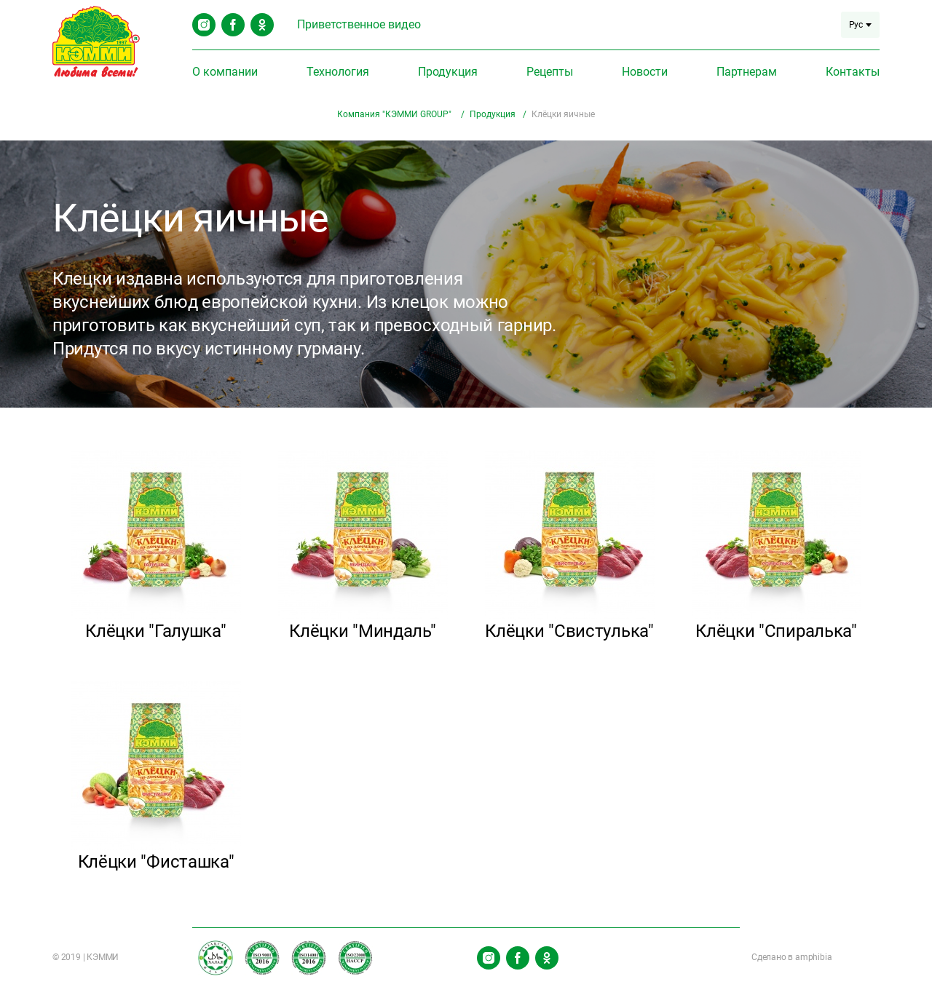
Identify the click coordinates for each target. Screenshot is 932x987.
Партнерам (746, 72)
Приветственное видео (359, 24)
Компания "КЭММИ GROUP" (395, 114)
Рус (860, 25)
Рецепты (549, 72)
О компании (225, 72)
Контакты (853, 72)
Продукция (448, 72)
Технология (338, 72)
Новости (645, 72)
